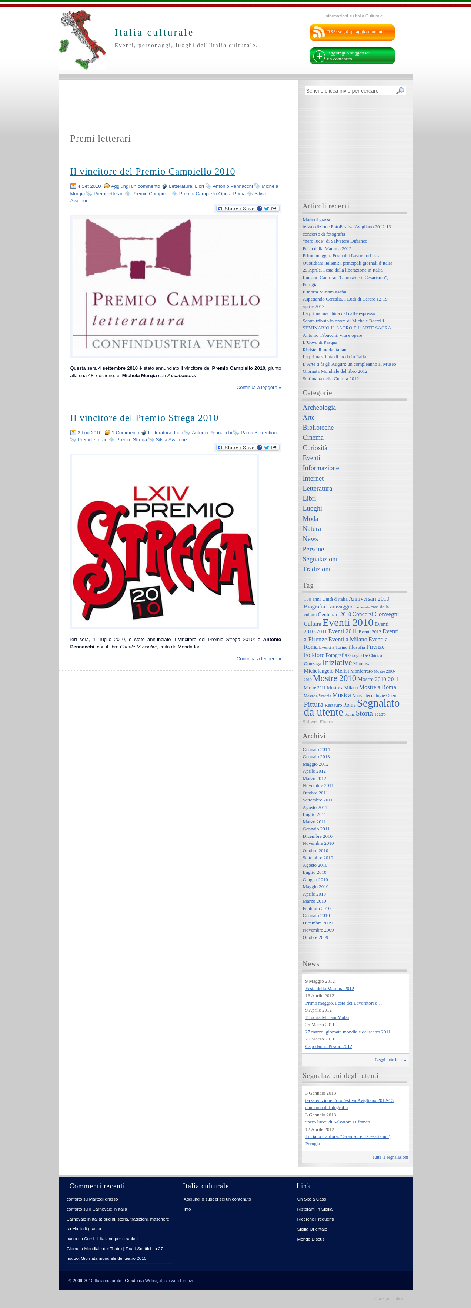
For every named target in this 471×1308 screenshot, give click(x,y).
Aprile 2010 (314, 894)
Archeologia (319, 407)
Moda (310, 518)
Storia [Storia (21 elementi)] (364, 713)
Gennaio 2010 (316, 915)
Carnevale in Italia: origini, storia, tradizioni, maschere (118, 1218)
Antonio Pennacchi (233, 186)
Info (187, 1208)
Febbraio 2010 (317, 908)
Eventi (311, 458)
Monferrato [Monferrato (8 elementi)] (361, 671)
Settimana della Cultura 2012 (331, 378)
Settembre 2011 (318, 800)
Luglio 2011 (314, 814)
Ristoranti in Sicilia (315, 1208)
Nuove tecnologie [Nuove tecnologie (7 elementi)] (368, 695)
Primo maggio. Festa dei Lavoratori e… (341, 255)
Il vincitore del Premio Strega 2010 (144, 417)
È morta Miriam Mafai (325, 292)
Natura (312, 528)
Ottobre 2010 (315, 850)
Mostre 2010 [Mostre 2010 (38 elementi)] (334, 678)
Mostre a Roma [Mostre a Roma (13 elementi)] (377, 687)
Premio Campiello (151, 193)
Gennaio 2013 (316, 756)
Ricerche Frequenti (315, 1218)
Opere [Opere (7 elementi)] (392, 695)
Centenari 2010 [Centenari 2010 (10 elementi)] (334, 614)
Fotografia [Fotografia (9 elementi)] (336, 655)
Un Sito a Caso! (312, 1198)
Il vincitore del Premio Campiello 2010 (153, 171)
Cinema (313, 437)
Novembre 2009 (318, 930)
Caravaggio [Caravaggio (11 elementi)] (339, 606)
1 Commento (125, 432)
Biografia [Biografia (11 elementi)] (314, 606)
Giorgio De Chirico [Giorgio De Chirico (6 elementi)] (365, 655)
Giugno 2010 (315, 879)
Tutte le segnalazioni (390, 1157)
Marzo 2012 (314, 778)
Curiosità (315, 448)
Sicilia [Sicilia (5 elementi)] (349, 714)
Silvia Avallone (171, 439)
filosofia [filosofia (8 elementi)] (357, 647)
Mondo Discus (311, 1238)
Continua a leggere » (259, 387)
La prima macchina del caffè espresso (339, 313)
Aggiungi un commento (135, 186)
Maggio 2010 (316, 886)
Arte (309, 417)
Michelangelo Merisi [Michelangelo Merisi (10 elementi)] (326, 671)
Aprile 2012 (314, 771)
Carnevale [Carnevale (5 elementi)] (362, 607)
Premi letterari (109, 193)
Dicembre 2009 (318, 923)
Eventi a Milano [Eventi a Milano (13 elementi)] (347, 639)
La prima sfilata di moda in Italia (334, 356)
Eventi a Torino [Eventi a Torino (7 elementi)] (333, 647)
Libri (199, 186)
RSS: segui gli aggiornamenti (355, 31)
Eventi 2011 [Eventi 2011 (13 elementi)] (343, 631)
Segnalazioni (320, 559)
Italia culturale (108, 1280)
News (310, 538)
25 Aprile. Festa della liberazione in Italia (343, 270)
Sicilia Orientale (312, 1228)
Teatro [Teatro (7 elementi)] (380, 714)
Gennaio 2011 (316, 828)
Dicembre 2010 (318, 836)
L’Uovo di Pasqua (320, 342)
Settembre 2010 (318, 857)
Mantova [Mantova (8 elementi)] (362, 663)
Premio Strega (131, 439)
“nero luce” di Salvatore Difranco (335, 241)
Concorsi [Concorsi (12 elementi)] (362, 614)
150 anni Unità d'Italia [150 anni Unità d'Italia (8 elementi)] (326, 599)
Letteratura (180, 186)
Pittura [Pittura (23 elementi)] (314, 704)
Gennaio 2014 (316, 749)
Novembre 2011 (318, 785)
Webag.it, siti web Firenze (170, 1280)
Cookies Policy (389, 1298)
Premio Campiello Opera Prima (212, 193)
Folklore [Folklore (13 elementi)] (314, 654)
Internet (313, 478)
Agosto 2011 (315, 807)
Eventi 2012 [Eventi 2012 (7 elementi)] (370, 631)
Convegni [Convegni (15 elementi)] (386, 614)
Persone (313, 549)
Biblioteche (318, 427)
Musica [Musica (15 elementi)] (342, 694)
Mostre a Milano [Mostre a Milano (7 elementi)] (342, 687)
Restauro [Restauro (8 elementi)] (333, 705)
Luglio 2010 (315, 872)
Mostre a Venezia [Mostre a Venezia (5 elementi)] (317, 696)
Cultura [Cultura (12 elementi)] (312, 624)
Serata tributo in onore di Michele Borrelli (343, 320)
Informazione (321, 468)
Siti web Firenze (318, 721)
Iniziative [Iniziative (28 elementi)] (337, 662)
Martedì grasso (317, 219)
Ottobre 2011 (315, 793)
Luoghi (313, 508)
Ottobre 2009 (315, 937)
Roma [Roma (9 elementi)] (349, 705)
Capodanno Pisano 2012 (328, 1046)
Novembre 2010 (318, 843)
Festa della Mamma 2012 (327, 248)
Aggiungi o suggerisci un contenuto (348, 56)
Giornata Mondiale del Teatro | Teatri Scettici (109, 1248)
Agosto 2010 (315, 865)
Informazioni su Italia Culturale (353, 15)
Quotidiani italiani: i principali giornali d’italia (347, 263)
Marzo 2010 (314, 901)
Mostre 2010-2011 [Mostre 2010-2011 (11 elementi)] (378, 679)
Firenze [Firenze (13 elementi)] (375, 646)
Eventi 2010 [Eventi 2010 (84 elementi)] (348, 622)
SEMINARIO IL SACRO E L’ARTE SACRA (347, 328)
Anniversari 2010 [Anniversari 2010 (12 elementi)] (369, 598)
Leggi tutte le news (391, 1060)
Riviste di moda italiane (326, 349)
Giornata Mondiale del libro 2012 (335, 371)
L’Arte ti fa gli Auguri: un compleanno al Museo (349, 364)
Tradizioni (317, 569)
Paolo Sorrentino (259, 432)
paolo (72, 1238)
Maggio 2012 (316, 764)
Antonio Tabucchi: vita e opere (333, 335)
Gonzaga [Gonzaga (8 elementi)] (312, 663)
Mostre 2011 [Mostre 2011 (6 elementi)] (315, 687)
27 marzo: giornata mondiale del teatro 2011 (348, 1032)
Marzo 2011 (314, 821)
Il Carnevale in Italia (108, 1208)
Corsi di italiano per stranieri (111, 1238)
